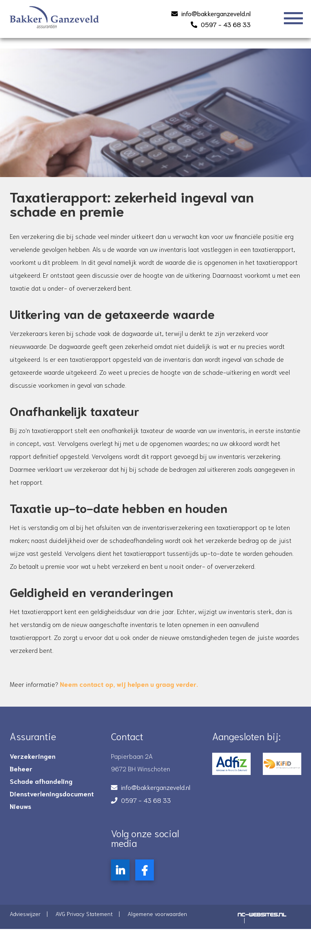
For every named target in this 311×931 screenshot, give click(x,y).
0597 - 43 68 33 (226, 24)
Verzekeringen (32, 759)
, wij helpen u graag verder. (130, 686)
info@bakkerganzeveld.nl (216, 13)
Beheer (21, 771)
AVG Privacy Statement (84, 916)
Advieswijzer (25, 916)
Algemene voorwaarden (157, 916)
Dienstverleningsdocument (52, 796)
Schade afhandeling (41, 784)
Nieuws (20, 809)
